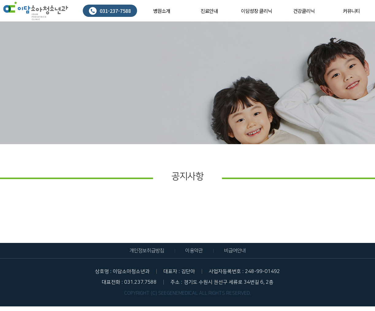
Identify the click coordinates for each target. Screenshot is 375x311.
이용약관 (194, 250)
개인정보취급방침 (146, 250)
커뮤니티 (351, 10)
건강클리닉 (304, 10)
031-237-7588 (110, 11)
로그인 (365, 4)
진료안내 (209, 10)
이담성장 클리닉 (256, 10)
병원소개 (161, 10)
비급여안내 (235, 250)
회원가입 (366, 7)
